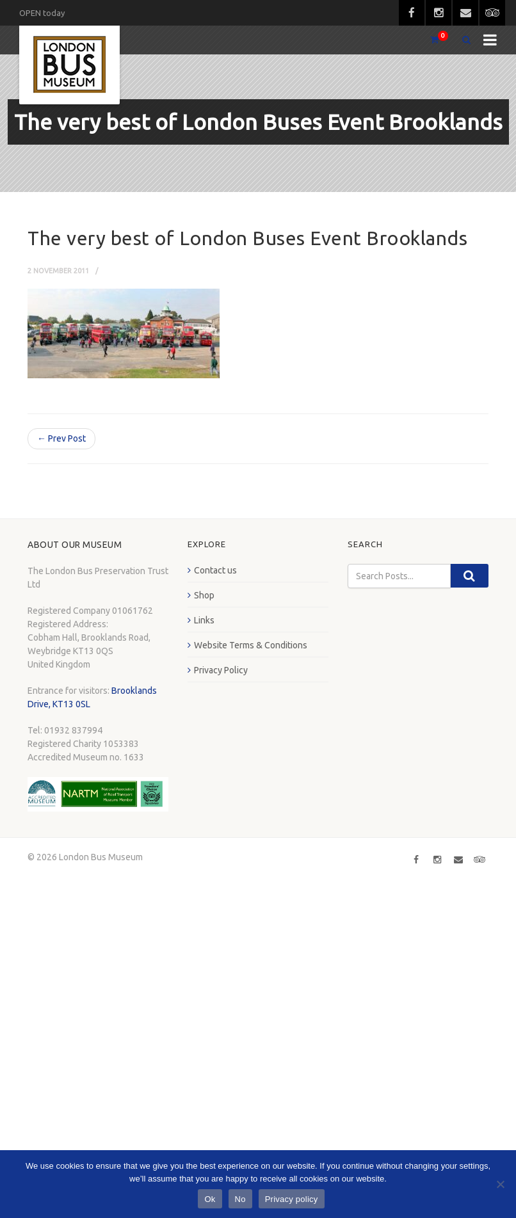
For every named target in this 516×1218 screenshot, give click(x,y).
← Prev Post (61, 438)
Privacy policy (291, 1199)
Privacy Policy (221, 670)
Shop (204, 595)
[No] (500, 1184)
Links (204, 620)
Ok (209, 1199)
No (240, 1199)
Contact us (215, 570)
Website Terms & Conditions (250, 645)
